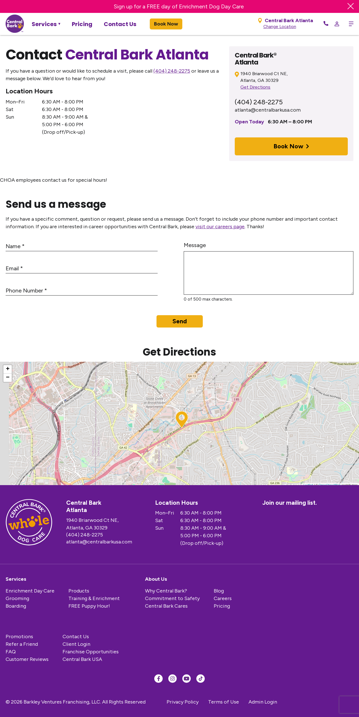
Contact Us (120, 24)
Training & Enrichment (94, 598)
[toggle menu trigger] (349, 24)
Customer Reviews (27, 659)
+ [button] (8, 369)
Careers (223, 598)
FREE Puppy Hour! (89, 606)
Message (195, 245)
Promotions (19, 636)
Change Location (279, 26)
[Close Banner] (350, 6)
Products (78, 591)
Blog (219, 591)
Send (179, 321)
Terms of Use (223, 702)
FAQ (11, 652)
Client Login (76, 644)
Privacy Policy (183, 702)
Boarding (16, 606)
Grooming (17, 598)
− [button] (8, 378)
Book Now (166, 24)
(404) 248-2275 (171, 71)
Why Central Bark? (166, 591)
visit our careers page (220, 226)
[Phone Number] (82, 291)
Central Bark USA (82, 659)
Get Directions (255, 87)
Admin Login (262, 702)
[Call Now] (326, 24)
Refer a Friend (22, 644)
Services (44, 24)
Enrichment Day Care (30, 591)
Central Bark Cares (166, 606)
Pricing (82, 24)
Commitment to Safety (172, 598)
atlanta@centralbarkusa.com (268, 110)
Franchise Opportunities (91, 652)
